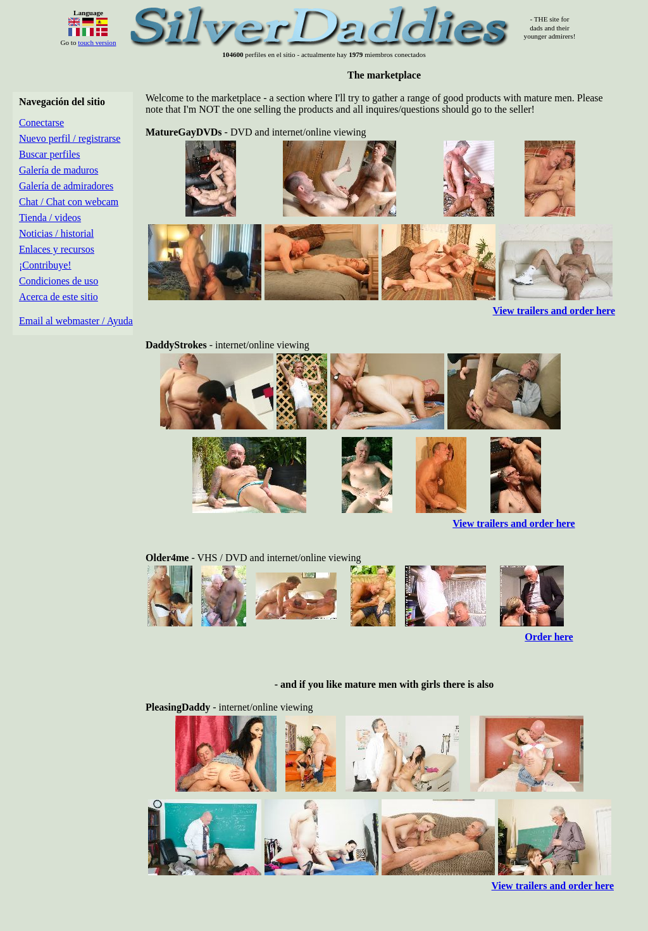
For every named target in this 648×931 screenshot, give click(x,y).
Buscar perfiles (49, 154)
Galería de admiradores (66, 185)
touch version (97, 42)
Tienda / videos (50, 217)
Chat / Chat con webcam (68, 201)
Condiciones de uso (58, 281)
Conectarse (41, 122)
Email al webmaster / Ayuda (76, 320)
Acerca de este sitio (58, 296)
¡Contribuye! (45, 265)
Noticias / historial (56, 233)
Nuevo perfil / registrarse (69, 138)
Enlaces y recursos (56, 249)
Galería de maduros (58, 170)
